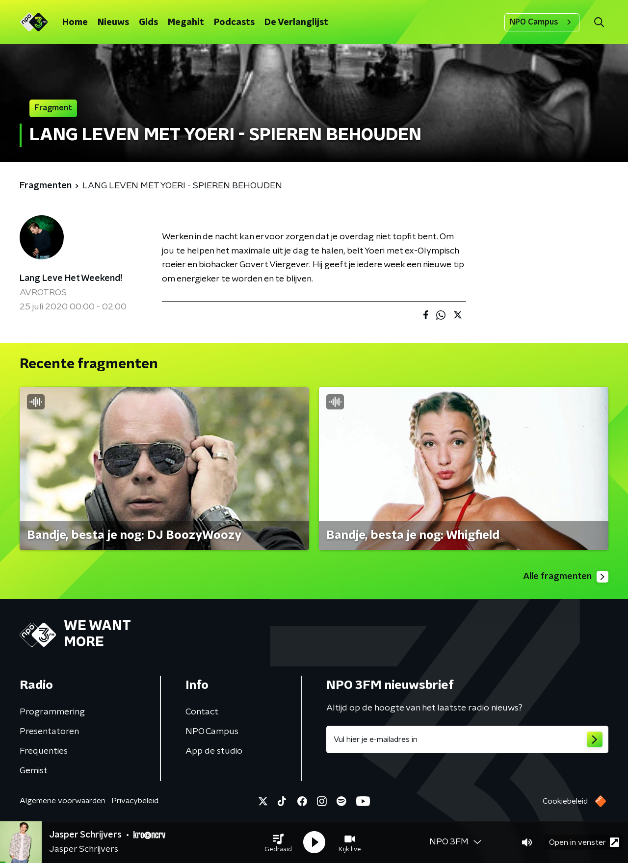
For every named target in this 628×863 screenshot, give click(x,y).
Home (75, 22)
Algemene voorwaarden (62, 801)
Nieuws (113, 22)
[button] (278, 842)
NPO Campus (542, 22)
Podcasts (234, 22)
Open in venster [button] (584, 842)
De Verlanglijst (296, 22)
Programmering (52, 712)
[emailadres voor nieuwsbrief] (467, 739)
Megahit (186, 22)
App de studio (213, 751)
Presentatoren (49, 731)
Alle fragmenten (565, 577)
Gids (148, 22)
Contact (201, 712)
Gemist (34, 770)
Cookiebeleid (565, 801)
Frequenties (44, 751)
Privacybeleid (134, 801)
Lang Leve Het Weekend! (71, 278)
